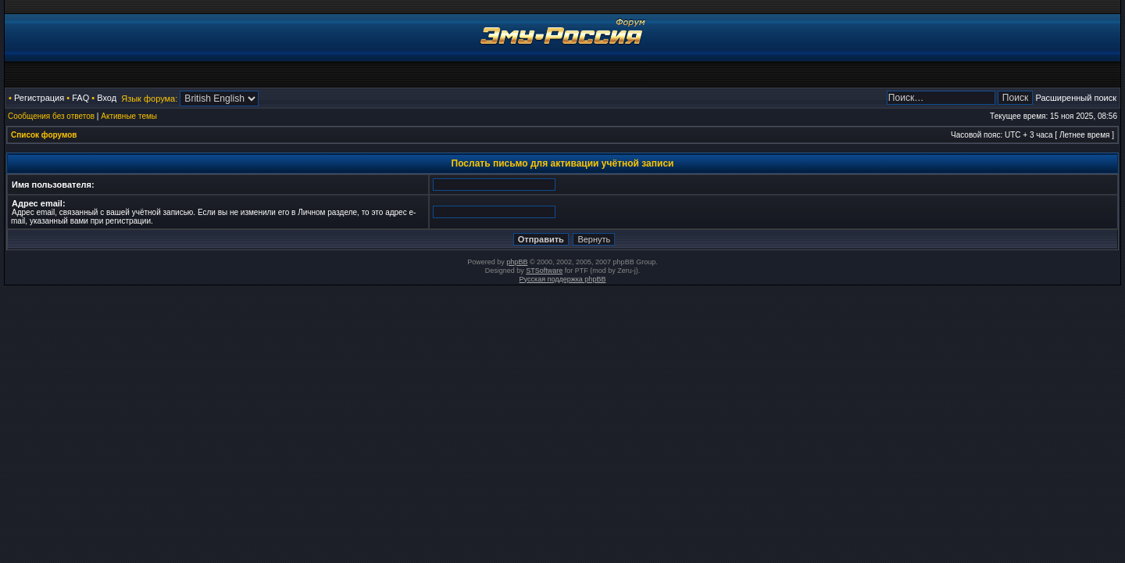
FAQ (80, 97)
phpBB (516, 262)
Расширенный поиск (1075, 97)
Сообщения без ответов (51, 116)
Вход (106, 97)
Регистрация (39, 97)
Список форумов (44, 135)
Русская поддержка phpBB (563, 279)
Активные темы (129, 116)
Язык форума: (149, 98)
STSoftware (544, 270)
